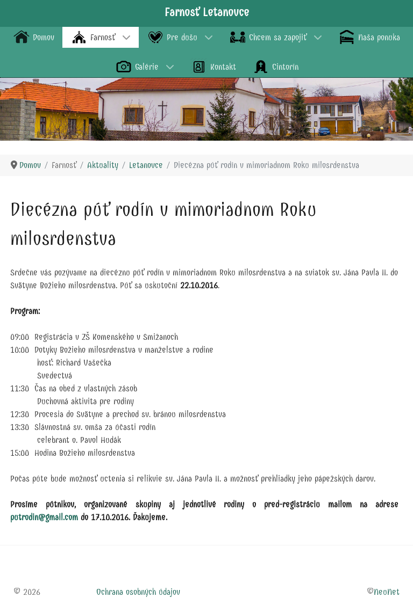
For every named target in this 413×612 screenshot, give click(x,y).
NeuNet (387, 592)
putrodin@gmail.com (44, 517)
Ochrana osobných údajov (138, 592)
